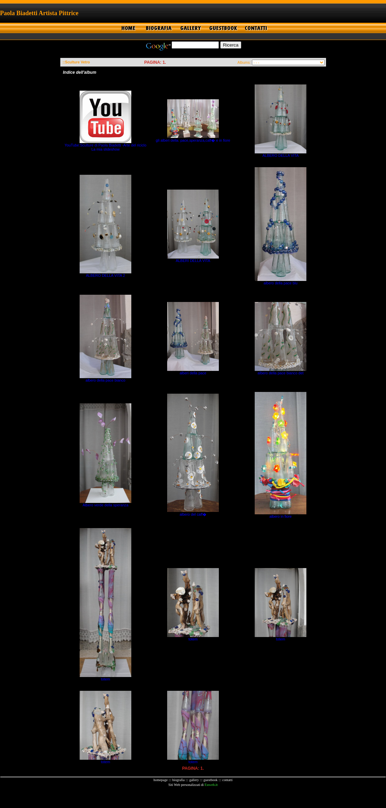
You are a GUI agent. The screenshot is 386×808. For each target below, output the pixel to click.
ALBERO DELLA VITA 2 (105, 275)
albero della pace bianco (105, 380)
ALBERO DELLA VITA (280, 155)
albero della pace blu (280, 283)
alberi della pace (193, 373)
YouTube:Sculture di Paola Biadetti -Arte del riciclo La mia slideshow (105, 147)
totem (105, 679)
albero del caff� (193, 514)
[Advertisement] (193, 797)
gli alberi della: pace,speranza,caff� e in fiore (193, 140)
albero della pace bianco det (280, 373)
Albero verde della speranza (106, 505)
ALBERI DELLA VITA (193, 261)
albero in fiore (281, 516)
